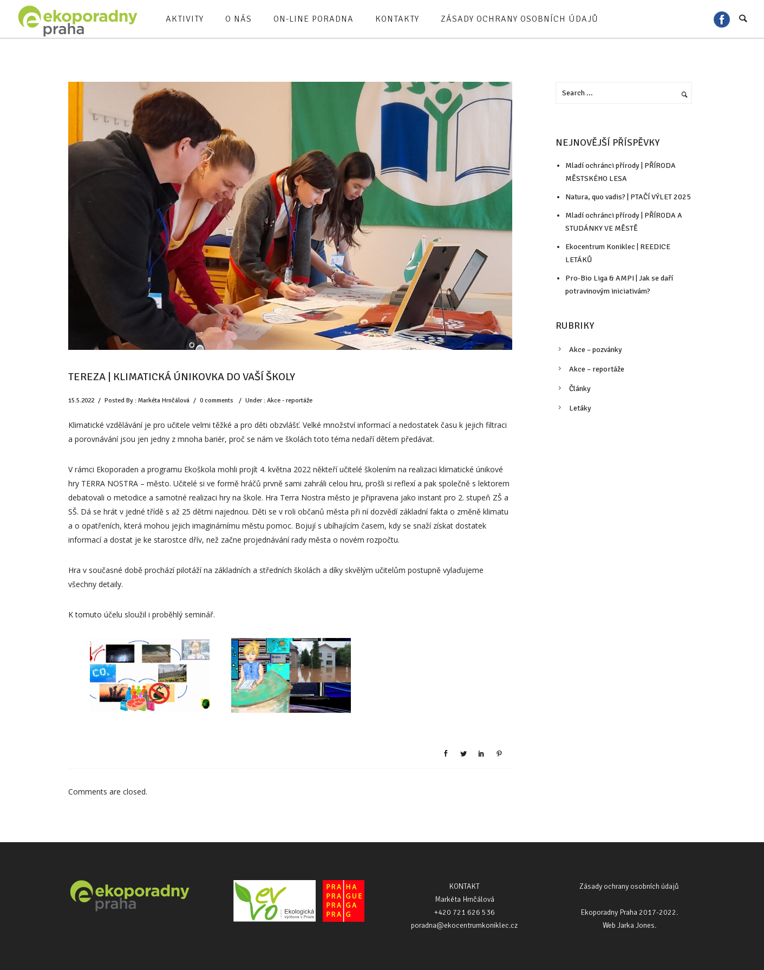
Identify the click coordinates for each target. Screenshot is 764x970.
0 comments (216, 400)
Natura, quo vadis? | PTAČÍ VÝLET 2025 (628, 196)
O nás (238, 19)
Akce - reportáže (289, 400)
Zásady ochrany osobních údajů (519, 19)
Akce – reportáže (596, 369)
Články (580, 388)
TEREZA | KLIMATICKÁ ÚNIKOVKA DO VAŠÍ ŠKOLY (181, 376)
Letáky (580, 408)
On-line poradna (313, 19)
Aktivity (185, 19)
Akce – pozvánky (595, 349)
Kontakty (397, 19)
